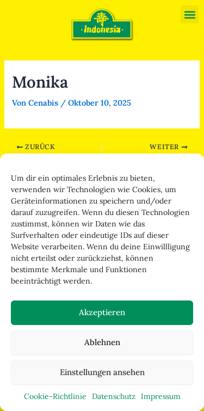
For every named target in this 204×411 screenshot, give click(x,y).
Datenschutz (113, 396)
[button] (190, 14)
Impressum (161, 396)
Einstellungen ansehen (102, 372)
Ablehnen (102, 342)
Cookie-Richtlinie (55, 396)
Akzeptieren (102, 312)
